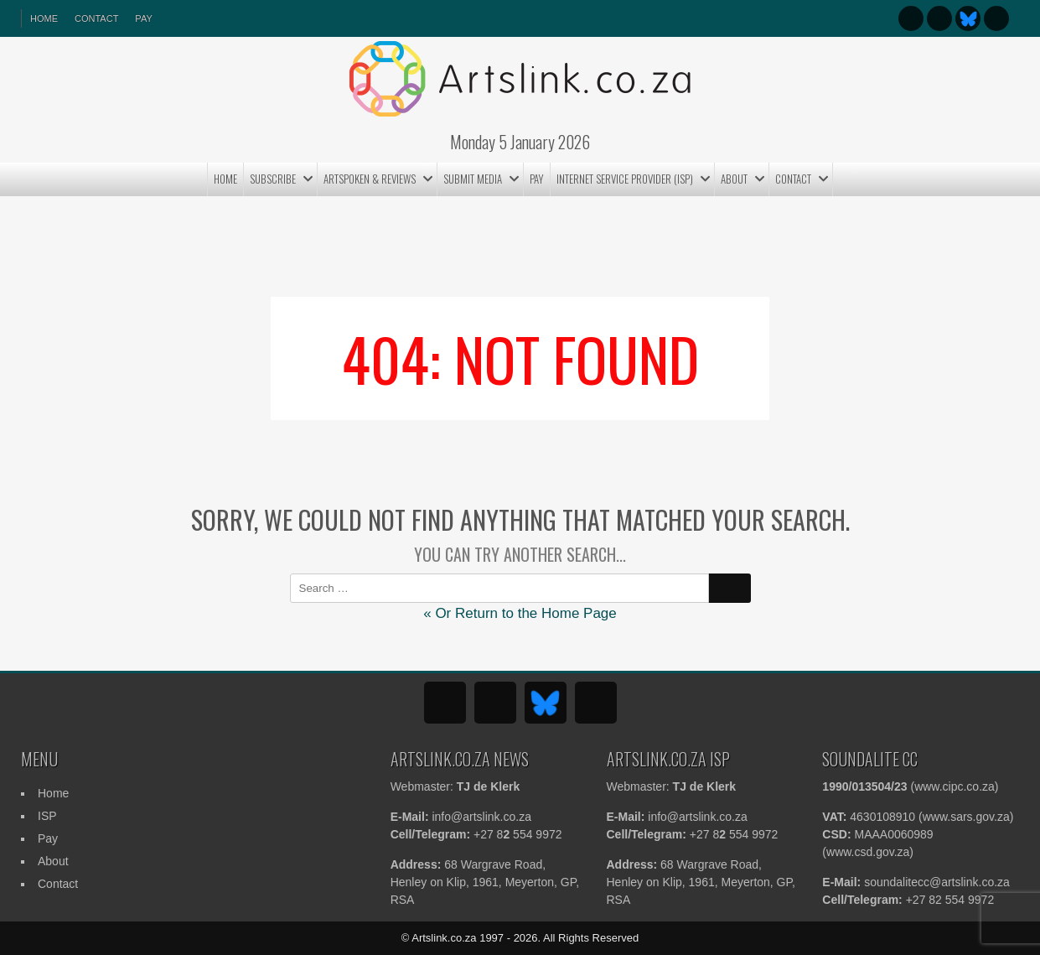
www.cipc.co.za (954, 786)
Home (225, 178)
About (734, 178)
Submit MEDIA (472, 178)
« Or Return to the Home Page (520, 613)
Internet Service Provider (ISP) (624, 178)
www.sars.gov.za (966, 816)
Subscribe (273, 178)
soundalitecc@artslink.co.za (937, 882)
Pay (143, 18)
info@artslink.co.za (481, 816)
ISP (47, 816)
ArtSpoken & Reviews (369, 178)
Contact (96, 18)
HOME (44, 18)
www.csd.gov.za (867, 852)
